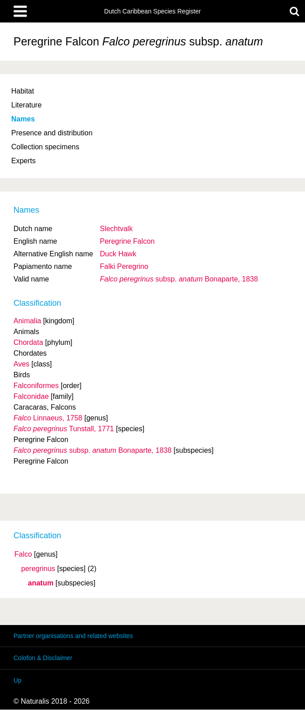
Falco (23, 554)
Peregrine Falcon (127, 241)
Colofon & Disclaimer (42, 657)
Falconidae (31, 396)
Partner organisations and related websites (73, 635)
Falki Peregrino (124, 266)
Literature (26, 105)
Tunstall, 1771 (63, 429)
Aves (21, 364)
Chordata (28, 342)
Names (23, 119)
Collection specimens (45, 147)
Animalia (27, 321)
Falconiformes (35, 385)
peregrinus (38, 568)
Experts (23, 161)
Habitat (22, 91)
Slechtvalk (116, 228)
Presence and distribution (52, 133)
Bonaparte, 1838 (179, 279)
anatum (41, 583)
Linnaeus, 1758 (47, 418)
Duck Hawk (118, 254)
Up (17, 680)
